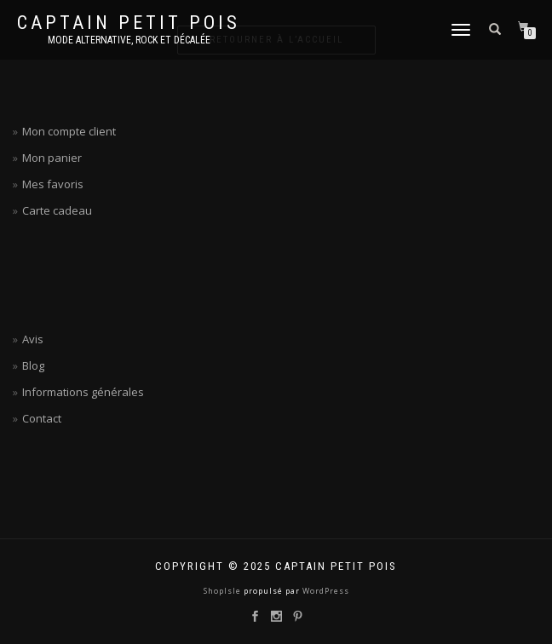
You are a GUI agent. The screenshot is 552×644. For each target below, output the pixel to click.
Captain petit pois (128, 23)
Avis (32, 339)
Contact (41, 418)
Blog (33, 365)
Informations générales (83, 392)
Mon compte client (69, 131)
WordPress (324, 590)
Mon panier (52, 157)
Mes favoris (52, 184)
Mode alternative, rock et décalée (129, 40)
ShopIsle (224, 590)
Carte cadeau (57, 210)
